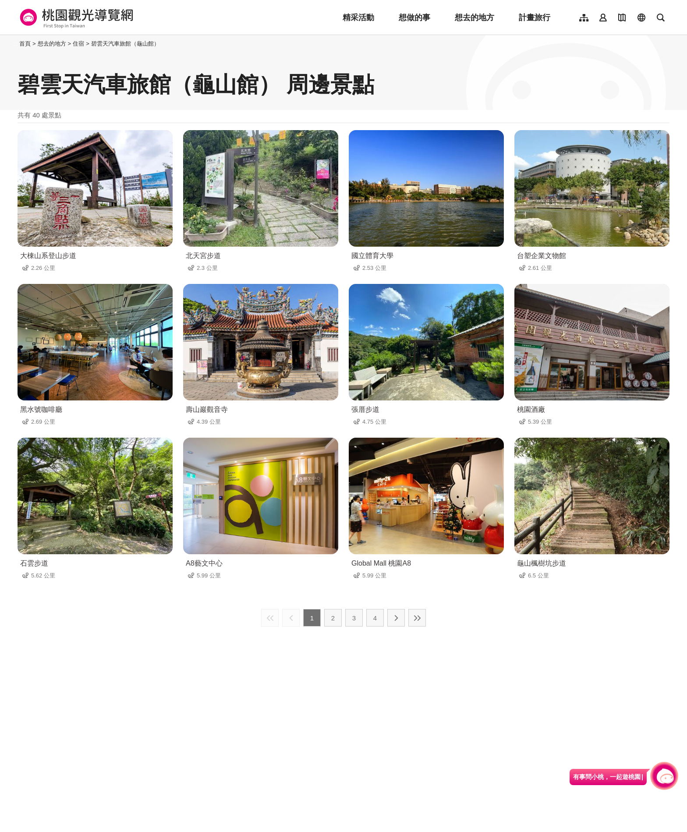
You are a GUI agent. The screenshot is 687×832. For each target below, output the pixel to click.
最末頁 (417, 618)
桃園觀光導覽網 (75, 17)
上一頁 (291, 618)
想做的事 (414, 17)
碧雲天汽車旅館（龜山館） (125, 43)
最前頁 (270, 618)
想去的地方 (474, 17)
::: (15, 43)
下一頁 (396, 618)
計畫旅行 (534, 17)
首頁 (25, 43)
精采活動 (358, 17)
